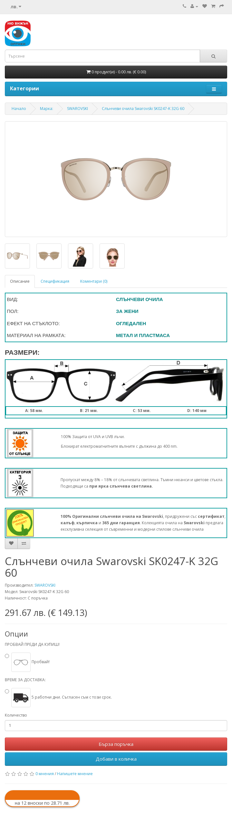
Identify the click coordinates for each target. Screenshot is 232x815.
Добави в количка (116, 758)
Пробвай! (30, 661)
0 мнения (44, 773)
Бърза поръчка (116, 744)
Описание (20, 281)
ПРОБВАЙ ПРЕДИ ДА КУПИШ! (32, 644)
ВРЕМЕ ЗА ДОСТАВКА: (25, 679)
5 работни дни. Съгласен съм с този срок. (61, 697)
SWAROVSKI (44, 585)
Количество (16, 715)
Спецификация (55, 281)
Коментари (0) (93, 281)
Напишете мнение (75, 773)
